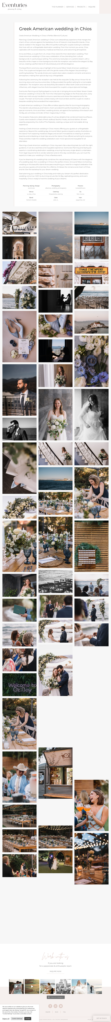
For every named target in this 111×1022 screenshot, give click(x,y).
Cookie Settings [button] (17, 1018)
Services (70, 7)
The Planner (57, 7)
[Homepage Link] (14, 9)
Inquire (91, 7)
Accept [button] (28, 1018)
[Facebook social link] (50, 1006)
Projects (81, 7)
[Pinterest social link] (61, 1006)
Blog (56, 1012)
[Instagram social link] (55, 1006)
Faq (64, 1012)
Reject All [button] (5, 1019)
